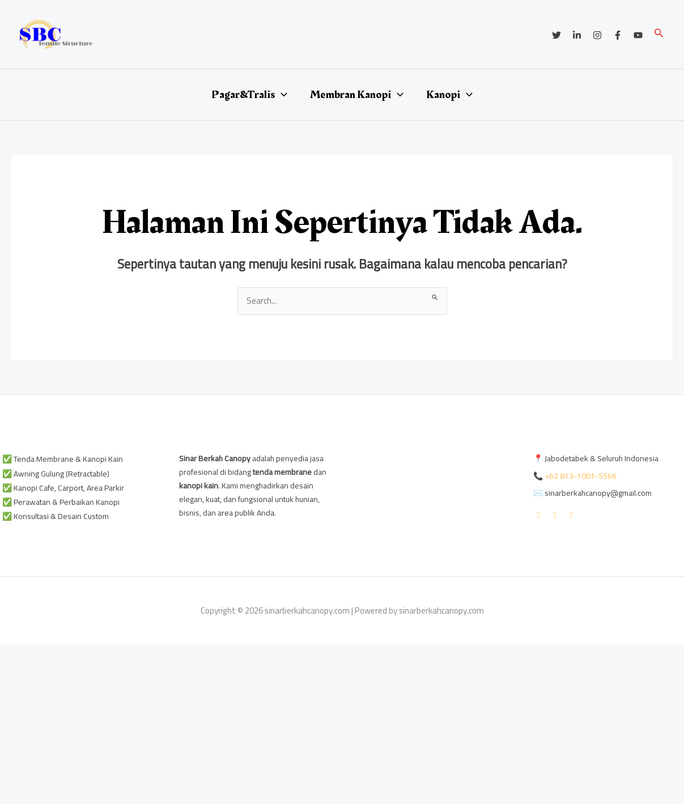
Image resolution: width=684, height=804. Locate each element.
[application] (281, 94)
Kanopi (449, 94)
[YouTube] (638, 35)
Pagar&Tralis (249, 94)
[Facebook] (617, 35)
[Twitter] (556, 35)
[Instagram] (597, 35)
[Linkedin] (576, 35)
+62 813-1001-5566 (581, 476)
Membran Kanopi (356, 94)
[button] (659, 34)
